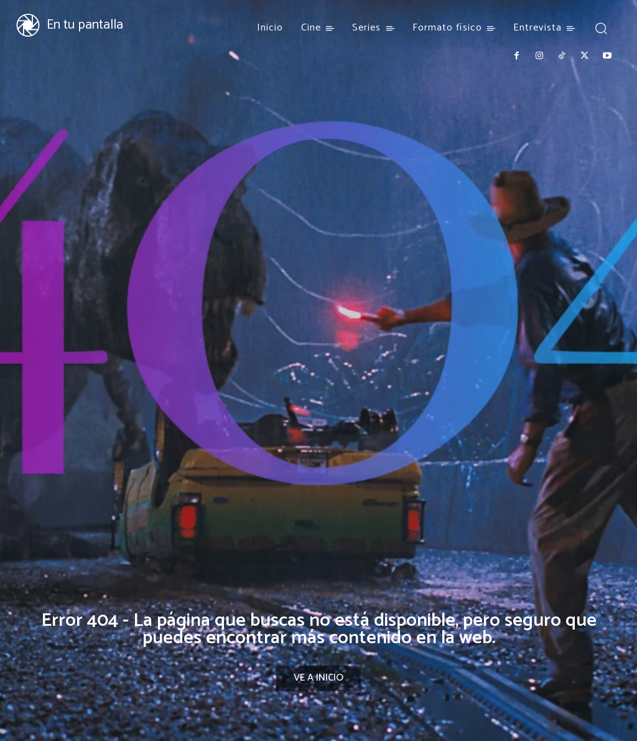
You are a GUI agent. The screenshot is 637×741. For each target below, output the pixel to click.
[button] (601, 28)
